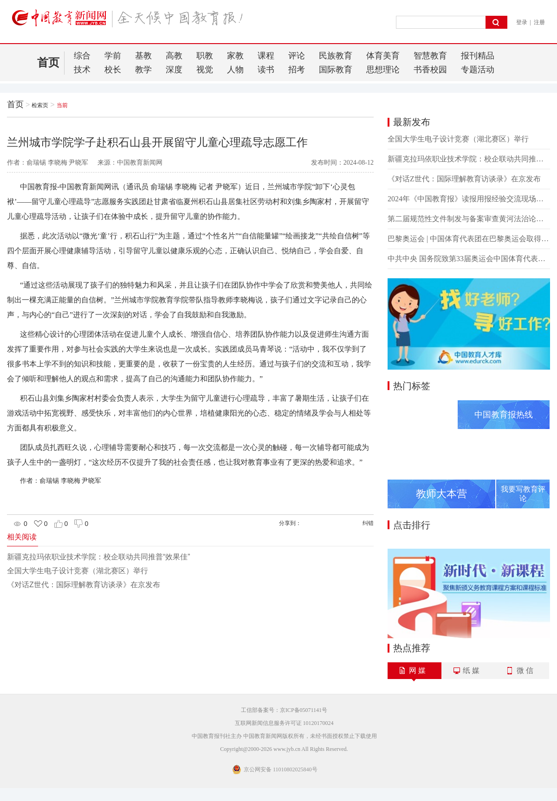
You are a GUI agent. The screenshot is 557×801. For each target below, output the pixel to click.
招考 (296, 69)
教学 (143, 69)
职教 (204, 55)
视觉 (204, 69)
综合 (82, 55)
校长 (112, 69)
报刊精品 (477, 55)
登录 (521, 22)
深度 (174, 69)
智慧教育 (430, 55)
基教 (143, 55)
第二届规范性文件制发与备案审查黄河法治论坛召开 (469, 219)
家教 (235, 55)
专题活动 (477, 69)
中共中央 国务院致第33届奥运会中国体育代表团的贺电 (469, 259)
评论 (296, 55)
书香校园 (430, 69)
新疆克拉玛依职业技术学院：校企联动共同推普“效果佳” (98, 557)
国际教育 (335, 69)
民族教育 (335, 55)
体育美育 (383, 55)
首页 (48, 63)
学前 (112, 55)
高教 (174, 55)
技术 (82, 69)
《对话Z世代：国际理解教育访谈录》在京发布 (83, 585)
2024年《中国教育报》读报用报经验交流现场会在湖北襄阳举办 (469, 199)
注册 (539, 22)
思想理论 (383, 69)
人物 (235, 69)
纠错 (368, 523)
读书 (266, 69)
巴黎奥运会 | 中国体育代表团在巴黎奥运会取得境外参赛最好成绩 (469, 239)
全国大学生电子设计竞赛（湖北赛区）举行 (77, 571)
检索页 (40, 105)
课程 (266, 55)
